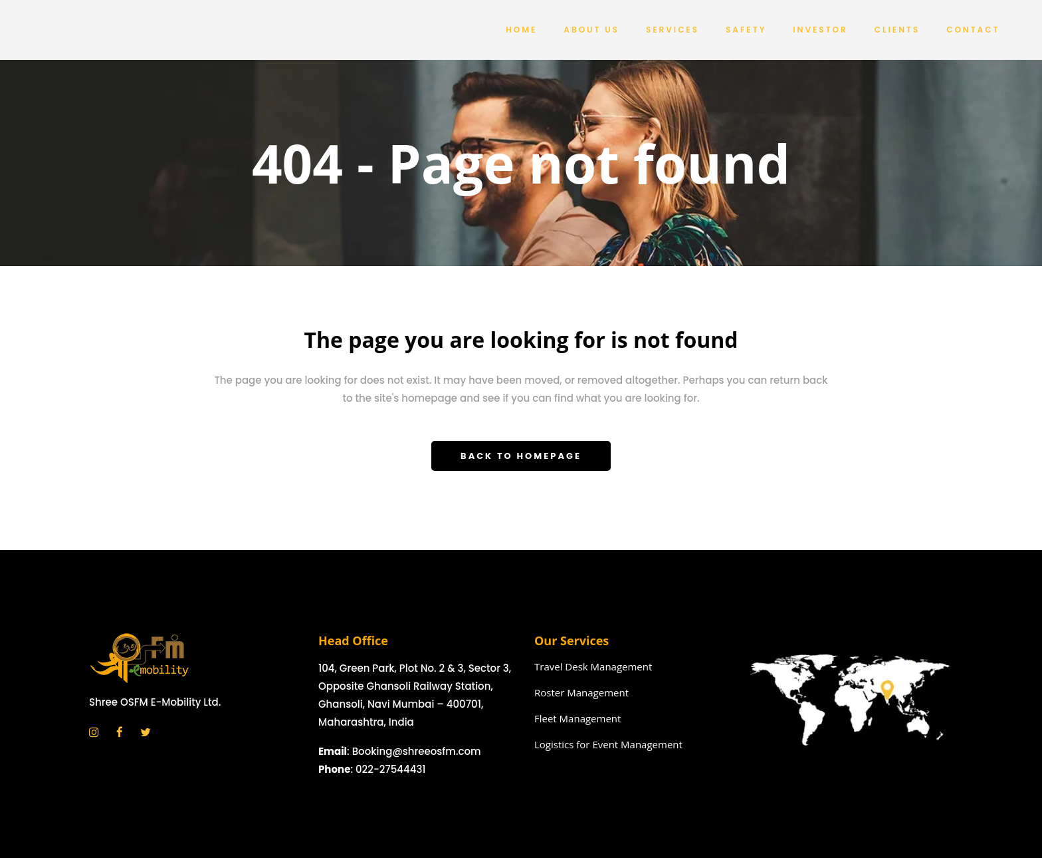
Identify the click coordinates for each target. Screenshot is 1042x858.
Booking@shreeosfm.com (416, 751)
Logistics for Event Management (608, 744)
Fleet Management (577, 718)
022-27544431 (391, 769)
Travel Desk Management (593, 666)
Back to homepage (521, 456)
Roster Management (581, 692)
